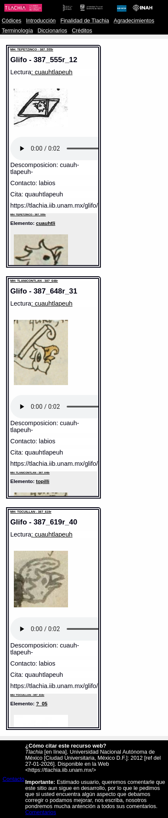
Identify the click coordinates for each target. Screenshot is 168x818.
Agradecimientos (134, 21)
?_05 (41, 703)
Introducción (41, 21)
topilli (42, 481)
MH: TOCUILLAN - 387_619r (31, 512)
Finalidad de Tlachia (84, 21)
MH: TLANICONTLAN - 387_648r (34, 281)
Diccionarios (53, 31)
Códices (11, 21)
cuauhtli (45, 223)
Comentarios (40, 812)
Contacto (13, 779)
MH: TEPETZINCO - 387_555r (31, 49)
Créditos (82, 31)
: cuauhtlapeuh (51, 72)
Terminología (17, 31)
